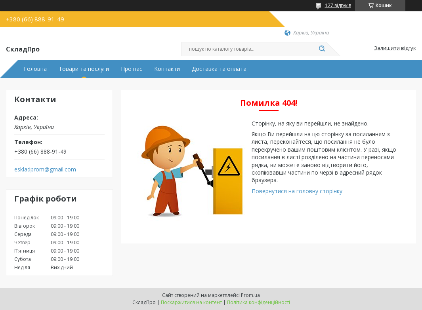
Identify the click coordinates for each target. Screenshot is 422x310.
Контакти (167, 69)
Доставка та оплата (219, 69)
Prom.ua (250, 295)
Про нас (131, 69)
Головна (35, 69)
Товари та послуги (84, 69)
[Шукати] (322, 49)
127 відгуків (338, 5)
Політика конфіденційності (258, 302)
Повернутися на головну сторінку (297, 191)
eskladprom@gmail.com (45, 169)
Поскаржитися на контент (191, 302)
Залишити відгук (395, 48)
